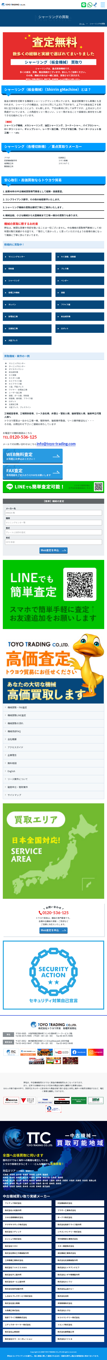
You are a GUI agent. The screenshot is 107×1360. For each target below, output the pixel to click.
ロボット (64, 328)
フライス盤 (65, 304)
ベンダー (64, 280)
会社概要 (11, 739)
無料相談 (11, 763)
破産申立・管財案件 (16, 787)
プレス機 (64, 268)
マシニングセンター (16, 256)
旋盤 (63, 292)
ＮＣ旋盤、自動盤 (68, 256)
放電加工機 (13, 316)
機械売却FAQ (13, 731)
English (10, 771)
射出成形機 (65, 316)
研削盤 (11, 268)
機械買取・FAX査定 (16, 707)
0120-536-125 (23, 436)
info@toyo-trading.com (56, 443)
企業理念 (11, 755)
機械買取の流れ (14, 723)
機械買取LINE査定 (15, 715)
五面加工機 (13, 328)
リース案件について (16, 779)
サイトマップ (13, 795)
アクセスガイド (14, 747)
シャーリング (13, 280)
